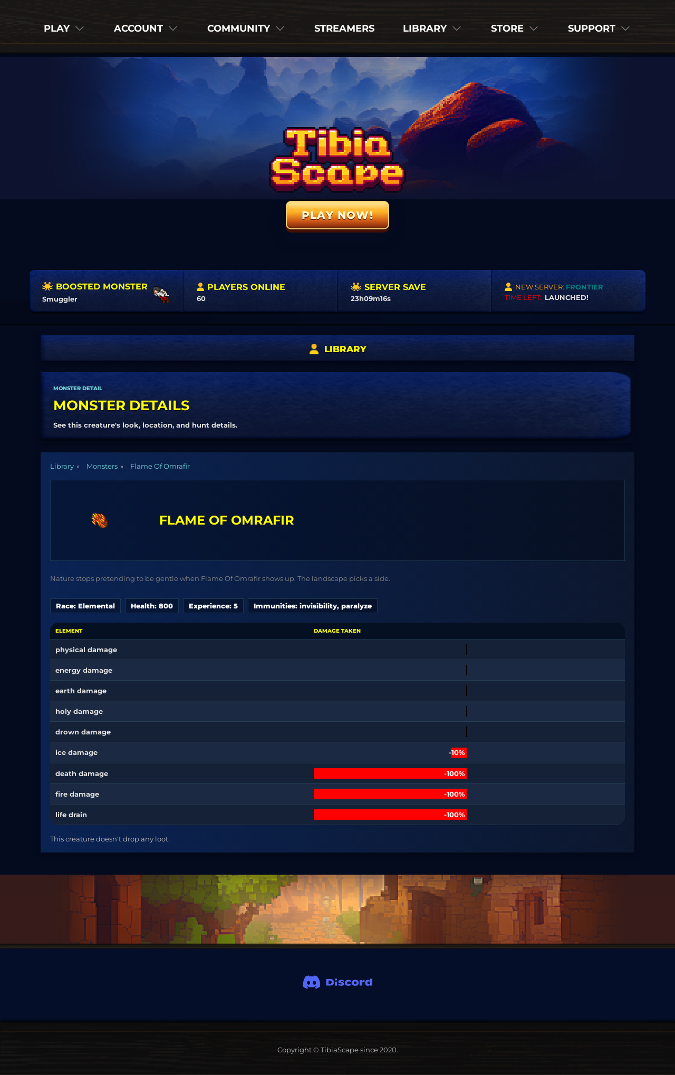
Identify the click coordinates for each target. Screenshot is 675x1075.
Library (62, 466)
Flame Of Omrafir (160, 466)
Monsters (102, 466)
